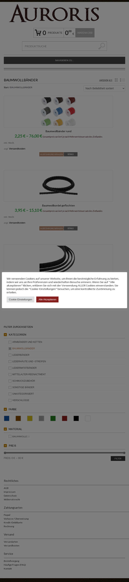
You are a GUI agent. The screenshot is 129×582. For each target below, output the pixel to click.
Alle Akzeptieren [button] (47, 299)
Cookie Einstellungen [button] (20, 299)
